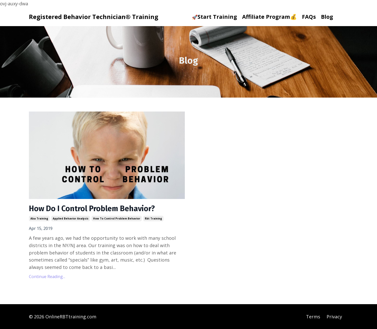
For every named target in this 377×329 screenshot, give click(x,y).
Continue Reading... (47, 276)
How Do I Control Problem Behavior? (92, 208)
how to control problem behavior (116, 218)
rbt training (153, 218)
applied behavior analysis (70, 218)
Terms (313, 317)
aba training (39, 218)
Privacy (334, 317)
